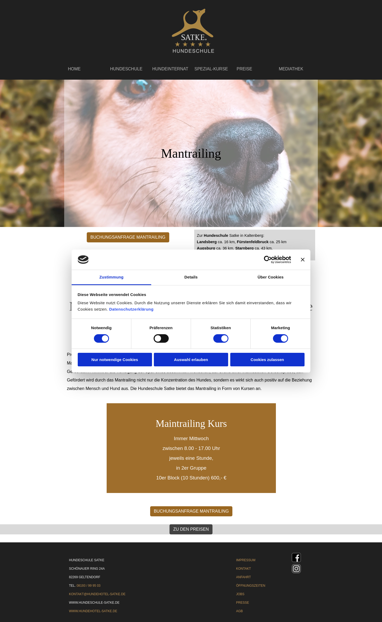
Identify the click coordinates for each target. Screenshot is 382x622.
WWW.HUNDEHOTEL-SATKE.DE (93, 611)
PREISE (244, 69)
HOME (74, 69)
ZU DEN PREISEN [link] (191, 529)
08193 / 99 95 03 (89, 585)
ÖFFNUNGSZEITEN (250, 585)
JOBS (240, 594)
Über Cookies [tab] (271, 277)
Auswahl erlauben (191, 359)
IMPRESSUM (245, 560)
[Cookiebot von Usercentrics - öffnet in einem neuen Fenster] (268, 260)
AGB (239, 611)
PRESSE (242, 602)
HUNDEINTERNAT (170, 69)
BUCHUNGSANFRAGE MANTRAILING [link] (128, 237)
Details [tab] (191, 277)
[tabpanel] (254, 245)
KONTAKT (243, 568)
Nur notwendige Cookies (115, 359)
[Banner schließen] (303, 259)
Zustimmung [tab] (111, 277)
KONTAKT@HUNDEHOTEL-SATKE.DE (97, 594)
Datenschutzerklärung (131, 309)
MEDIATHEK (291, 69)
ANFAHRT (243, 577)
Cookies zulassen (267, 359)
